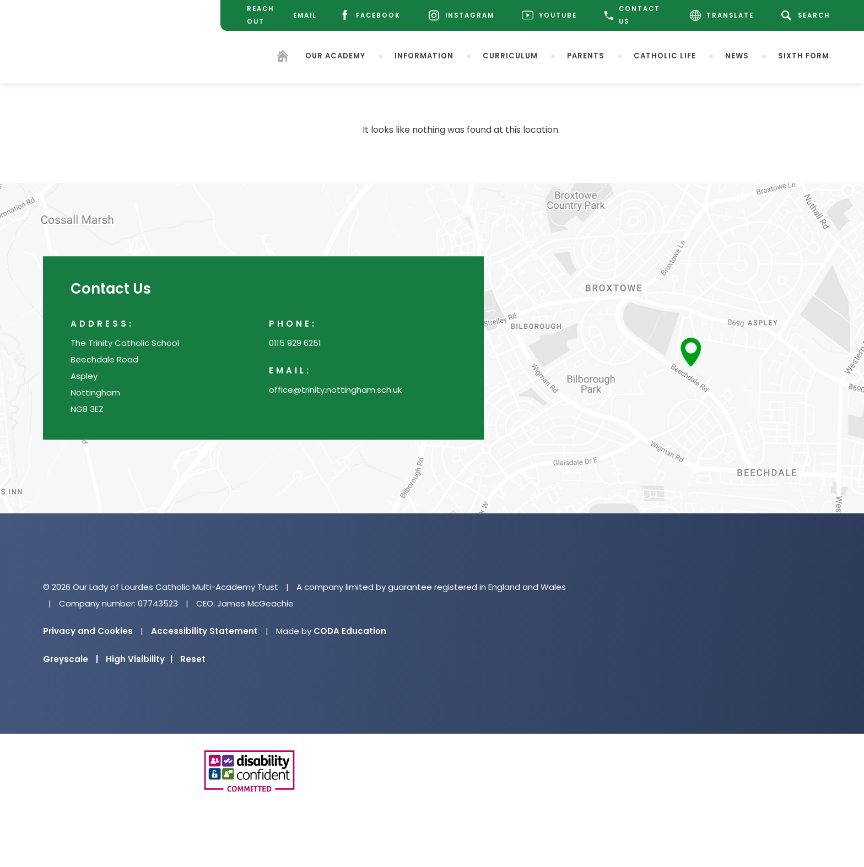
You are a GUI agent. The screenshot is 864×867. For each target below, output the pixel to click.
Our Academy (335, 55)
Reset (193, 659)
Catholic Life (665, 55)
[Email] (303, 15)
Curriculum (510, 55)
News (737, 55)
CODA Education (350, 631)
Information (424, 55)
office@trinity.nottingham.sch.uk (335, 390)
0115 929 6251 (295, 343)
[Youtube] (549, 15)
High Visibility (139, 659)
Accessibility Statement (204, 631)
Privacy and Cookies (88, 631)
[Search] (807, 15)
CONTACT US (632, 15)
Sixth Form (803, 55)
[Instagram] (461, 15)
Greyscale (70, 659)
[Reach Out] (256, 15)
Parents (585, 55)
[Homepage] (282, 57)
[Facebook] (369, 15)
